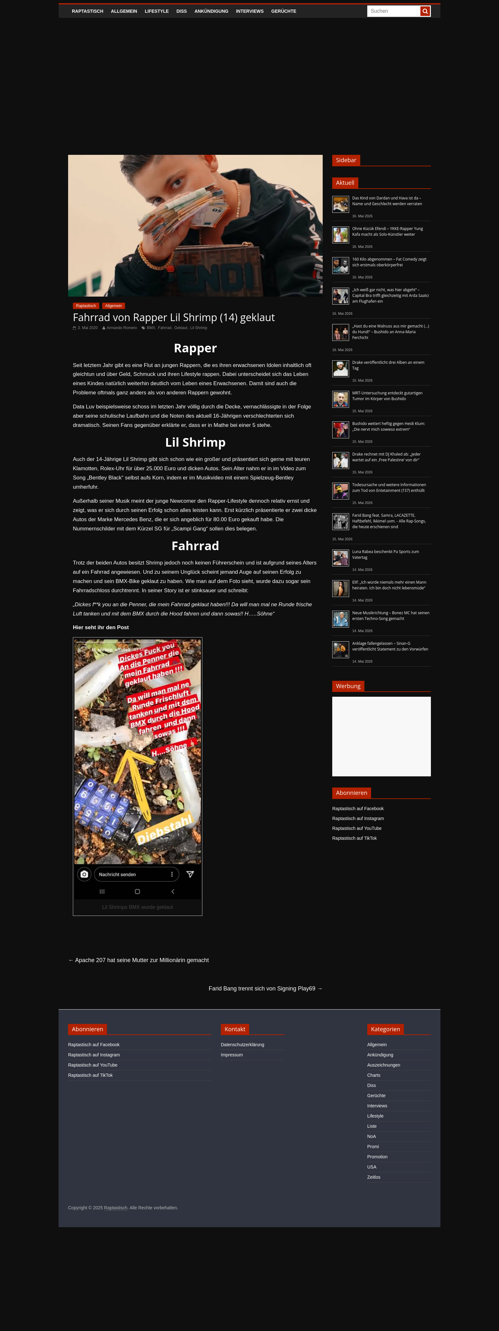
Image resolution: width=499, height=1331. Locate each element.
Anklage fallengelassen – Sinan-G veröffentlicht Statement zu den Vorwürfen (390, 646)
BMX (151, 328)
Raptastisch (87, 11)
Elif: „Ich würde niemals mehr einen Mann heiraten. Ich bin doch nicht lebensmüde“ (389, 585)
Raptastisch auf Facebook (358, 808)
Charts (373, 1075)
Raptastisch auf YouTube (357, 828)
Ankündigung (211, 11)
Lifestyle (157, 11)
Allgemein (124, 11)
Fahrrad (165, 328)
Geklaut (180, 328)
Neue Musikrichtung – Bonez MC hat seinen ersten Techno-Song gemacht (391, 615)
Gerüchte (284, 11)
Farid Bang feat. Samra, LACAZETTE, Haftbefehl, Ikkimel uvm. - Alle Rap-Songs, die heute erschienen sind (389, 521)
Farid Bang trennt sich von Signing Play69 (266, 988)
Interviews (250, 11)
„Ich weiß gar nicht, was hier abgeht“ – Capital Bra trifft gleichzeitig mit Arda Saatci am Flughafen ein (390, 295)
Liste (372, 1126)
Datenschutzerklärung (242, 1044)
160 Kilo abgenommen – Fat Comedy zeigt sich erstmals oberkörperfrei (389, 262)
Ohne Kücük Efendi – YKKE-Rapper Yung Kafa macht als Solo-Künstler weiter (387, 231)
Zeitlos (373, 1177)
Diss (181, 11)
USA (371, 1166)
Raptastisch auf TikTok (354, 838)
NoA (371, 1136)
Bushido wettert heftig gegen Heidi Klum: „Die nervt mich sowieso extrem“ (388, 426)
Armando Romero (122, 328)
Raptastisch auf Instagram (358, 818)
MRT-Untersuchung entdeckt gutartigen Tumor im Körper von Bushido (387, 395)
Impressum (232, 1054)
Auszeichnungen (383, 1065)
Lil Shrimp (198, 328)
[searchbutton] (425, 11)
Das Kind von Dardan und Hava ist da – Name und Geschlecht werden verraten (387, 200)
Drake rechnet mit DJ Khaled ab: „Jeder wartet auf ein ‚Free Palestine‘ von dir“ (386, 457)
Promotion (377, 1156)
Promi (373, 1146)
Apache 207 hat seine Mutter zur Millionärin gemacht (138, 960)
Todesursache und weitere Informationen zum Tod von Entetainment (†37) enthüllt (389, 487)
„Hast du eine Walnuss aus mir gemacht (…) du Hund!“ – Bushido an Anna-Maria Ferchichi (390, 331)
